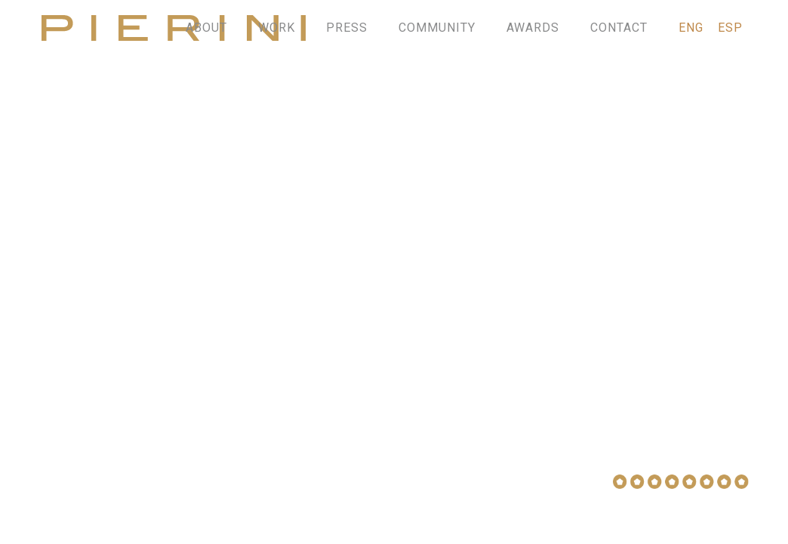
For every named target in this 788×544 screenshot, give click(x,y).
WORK (276, 27)
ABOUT (206, 27)
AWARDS (532, 27)
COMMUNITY (437, 27)
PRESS (347, 27)
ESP (730, 27)
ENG (691, 27)
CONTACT (619, 27)
